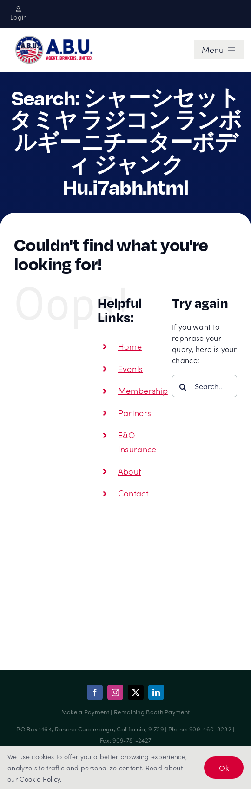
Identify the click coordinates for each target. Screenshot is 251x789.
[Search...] (204, 386)
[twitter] (136, 692)
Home (130, 346)
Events (130, 368)
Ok (224, 768)
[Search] (183, 387)
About (129, 471)
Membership (143, 390)
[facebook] (95, 692)
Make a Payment (85, 711)
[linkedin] (156, 692)
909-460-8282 (210, 728)
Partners (135, 412)
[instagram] (115, 692)
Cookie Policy (40, 778)
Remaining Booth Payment (152, 711)
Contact (133, 493)
